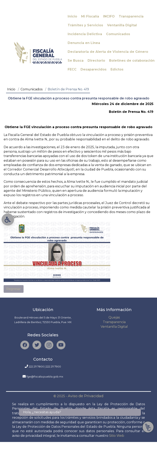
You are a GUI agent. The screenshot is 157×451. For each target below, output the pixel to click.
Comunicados (31, 89)
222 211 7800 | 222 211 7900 (45, 366)
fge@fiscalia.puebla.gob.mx (45, 376)
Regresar (13, 289)
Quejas (114, 317)
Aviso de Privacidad (85, 396)
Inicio (11, 89)
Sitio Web (116, 436)
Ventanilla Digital (114, 327)
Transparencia (114, 322)
